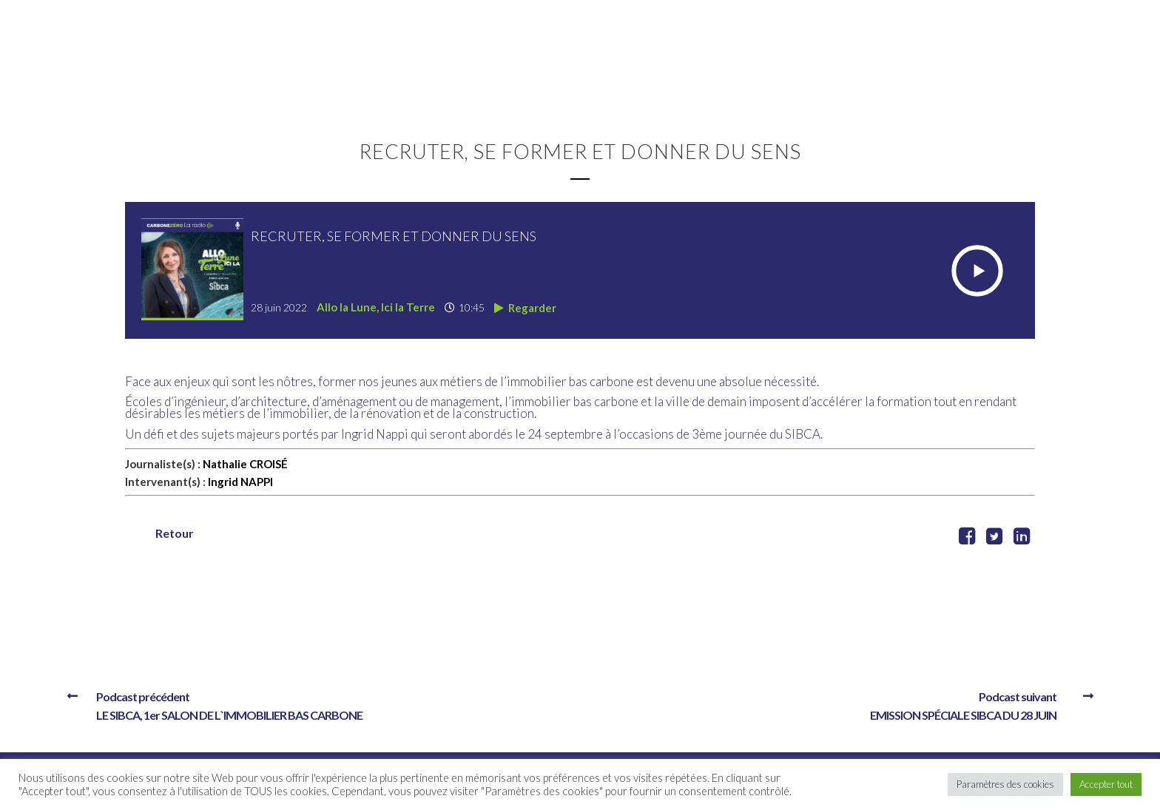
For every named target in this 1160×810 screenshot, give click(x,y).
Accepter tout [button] (1106, 784)
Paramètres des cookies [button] (1005, 784)
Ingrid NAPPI (240, 481)
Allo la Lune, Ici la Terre (376, 307)
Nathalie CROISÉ (245, 463)
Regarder (525, 307)
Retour (174, 533)
